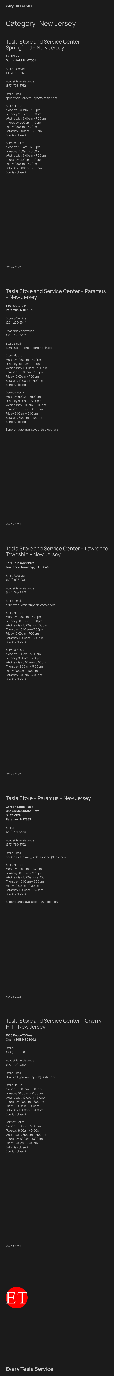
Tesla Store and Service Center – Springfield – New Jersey (45, 45)
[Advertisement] (57, 1337)
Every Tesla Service (19, 6)
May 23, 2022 (13, 774)
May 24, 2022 (13, 267)
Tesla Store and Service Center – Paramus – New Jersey (56, 294)
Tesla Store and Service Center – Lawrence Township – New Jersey (57, 551)
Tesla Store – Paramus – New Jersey (48, 798)
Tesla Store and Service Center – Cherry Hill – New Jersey (54, 1024)
